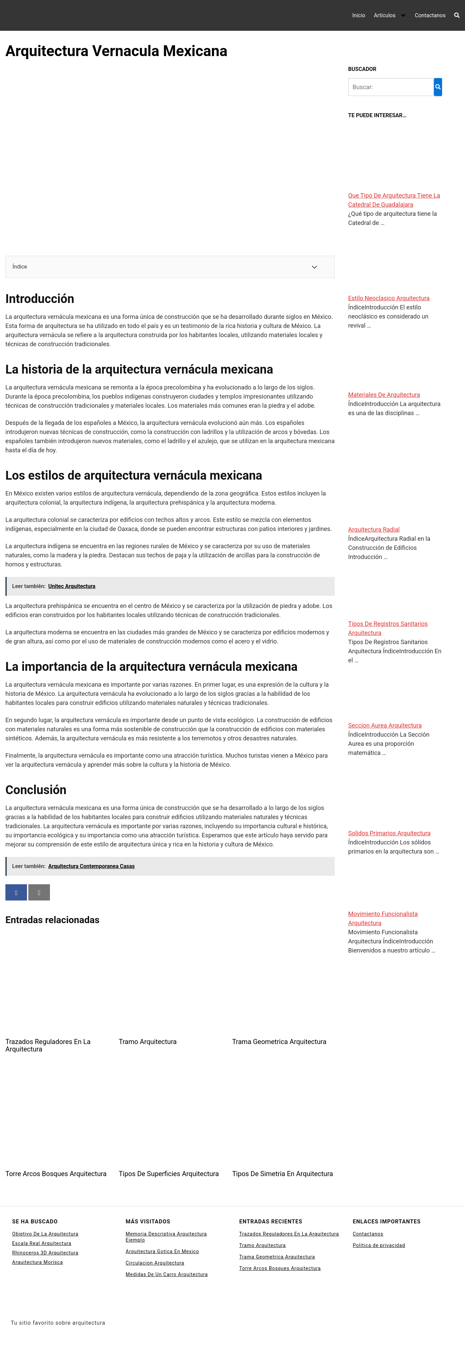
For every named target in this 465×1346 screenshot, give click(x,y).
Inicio (358, 15)
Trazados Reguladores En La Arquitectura (289, 1234)
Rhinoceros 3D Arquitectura (45, 1252)
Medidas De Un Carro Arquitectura (167, 1274)
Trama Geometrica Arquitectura (277, 1257)
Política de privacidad (379, 1245)
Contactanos (430, 15)
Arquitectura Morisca (37, 1262)
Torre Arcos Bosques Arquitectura (280, 1268)
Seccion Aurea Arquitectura (385, 725)
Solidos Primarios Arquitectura (389, 833)
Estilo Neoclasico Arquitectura (389, 298)
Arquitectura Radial (374, 529)
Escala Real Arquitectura (42, 1243)
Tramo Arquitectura (262, 1245)
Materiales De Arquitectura (384, 394)
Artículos (384, 15)
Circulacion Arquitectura (155, 1263)
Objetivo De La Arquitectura (45, 1234)
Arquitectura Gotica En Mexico (162, 1251)
